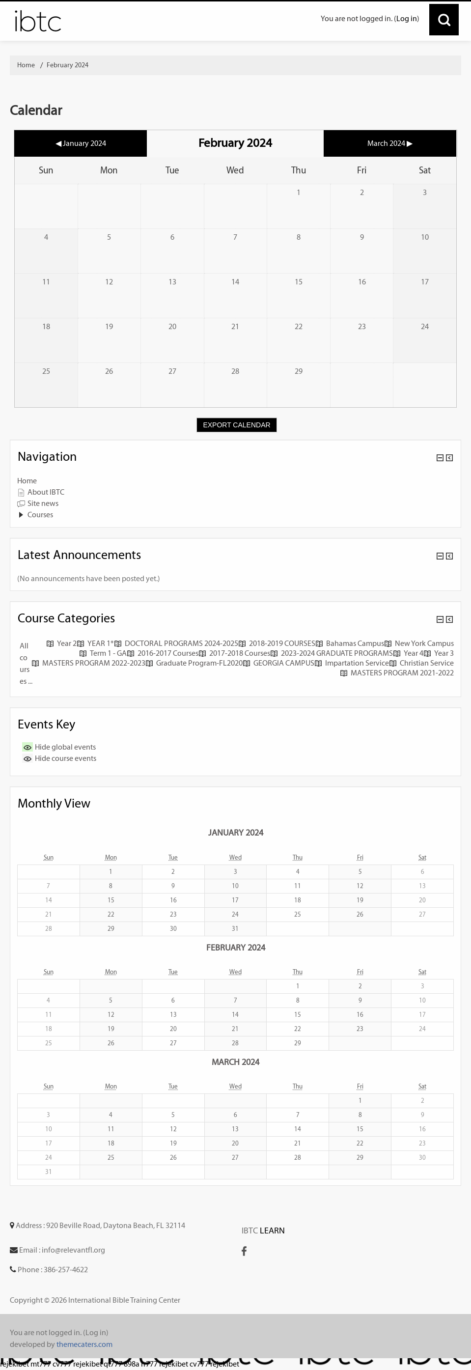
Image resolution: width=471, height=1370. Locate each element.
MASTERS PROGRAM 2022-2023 (88, 663)
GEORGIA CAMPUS (278, 663)
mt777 (40, 1364)
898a (131, 1364)
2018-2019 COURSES (276, 643)
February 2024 (67, 65)
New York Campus (419, 643)
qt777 (113, 1364)
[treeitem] (235, 481)
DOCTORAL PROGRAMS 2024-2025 (176, 643)
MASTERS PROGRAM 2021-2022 (397, 672)
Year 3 (438, 653)
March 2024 (235, 1062)
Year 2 (61, 643)
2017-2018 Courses (234, 653)
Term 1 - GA (103, 653)
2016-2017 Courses (162, 653)
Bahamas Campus (349, 643)
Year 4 (408, 653)
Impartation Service (351, 663)
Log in (406, 18)
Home (27, 480)
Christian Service (421, 663)
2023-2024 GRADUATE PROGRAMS (331, 653)
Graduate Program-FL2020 (194, 663)
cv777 (62, 1364)
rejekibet (14, 1364)
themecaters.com (84, 1344)
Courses (40, 514)
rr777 (149, 1364)
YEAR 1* (95, 643)
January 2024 (235, 832)
